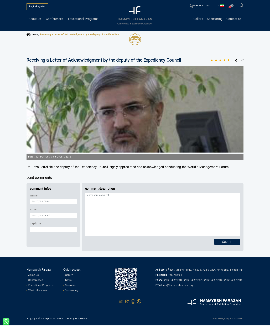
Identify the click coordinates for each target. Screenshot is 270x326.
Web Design (219, 319)
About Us (35, 19)
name (34, 196)
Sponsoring (214, 19)
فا (220, 5)
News (68, 281)
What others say (37, 291)
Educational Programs (83, 19)
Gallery (198, 19)
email (34, 210)
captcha (35, 224)
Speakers (70, 286)
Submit (227, 242)
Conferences (54, 19)
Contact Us (233, 19)
